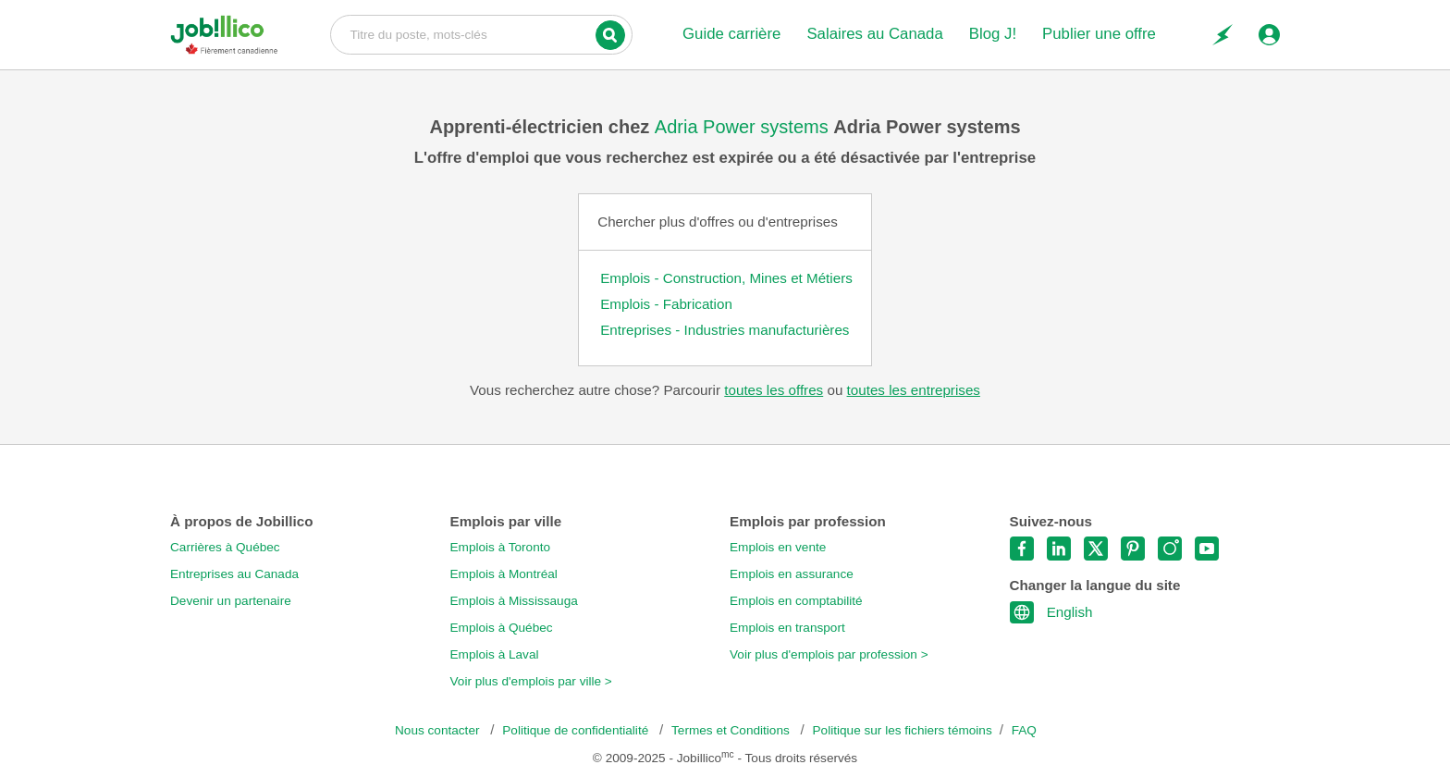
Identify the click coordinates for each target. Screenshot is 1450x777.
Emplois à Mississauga (514, 601)
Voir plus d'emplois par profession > (829, 654)
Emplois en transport (787, 628)
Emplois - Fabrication (666, 304)
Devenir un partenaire (230, 601)
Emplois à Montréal (504, 574)
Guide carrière (731, 34)
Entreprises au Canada (234, 574)
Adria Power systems (744, 127)
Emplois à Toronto (500, 547)
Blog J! (992, 34)
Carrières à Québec (225, 547)
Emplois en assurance (792, 574)
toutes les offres (773, 390)
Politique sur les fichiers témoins (902, 730)
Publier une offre (1099, 34)
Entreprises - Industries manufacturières (724, 330)
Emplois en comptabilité (796, 601)
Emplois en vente (778, 547)
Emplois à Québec (501, 628)
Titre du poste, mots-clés (481, 33)
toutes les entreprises (913, 390)
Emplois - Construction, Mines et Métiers (726, 278)
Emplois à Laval (494, 654)
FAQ (1024, 730)
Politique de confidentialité (577, 730)
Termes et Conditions (732, 730)
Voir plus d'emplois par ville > (531, 681)
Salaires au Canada (874, 34)
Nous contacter (439, 730)
